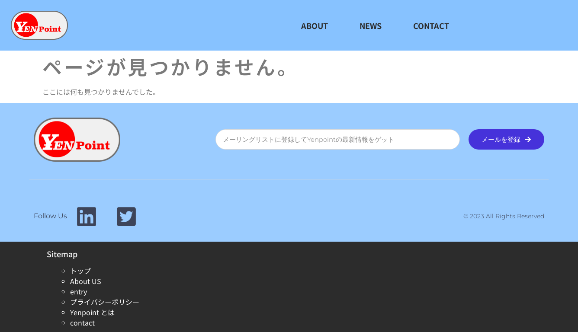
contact (82, 322)
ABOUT (314, 25)
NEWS (371, 25)
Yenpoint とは (92, 312)
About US (85, 281)
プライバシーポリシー (104, 302)
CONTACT (431, 25)
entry (78, 291)
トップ (80, 270)
